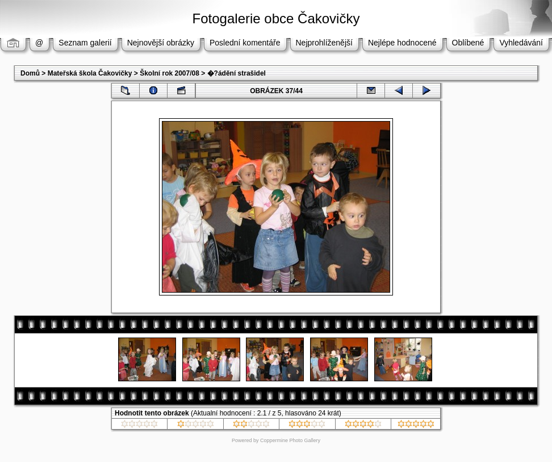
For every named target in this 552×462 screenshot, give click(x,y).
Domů (30, 73)
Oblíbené (468, 42)
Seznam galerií (84, 42)
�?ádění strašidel (236, 73)
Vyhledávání (521, 42)
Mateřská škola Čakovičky (90, 73)
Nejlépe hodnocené (402, 42)
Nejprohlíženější (324, 42)
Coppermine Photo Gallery (290, 440)
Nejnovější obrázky (160, 42)
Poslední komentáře (245, 42)
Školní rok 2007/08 (169, 73)
